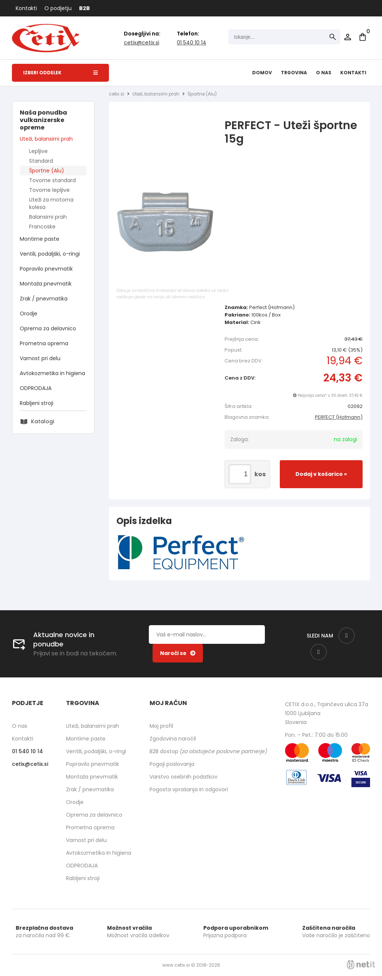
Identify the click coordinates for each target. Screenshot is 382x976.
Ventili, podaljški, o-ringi (50, 254)
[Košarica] (362, 36)
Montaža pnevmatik (46, 283)
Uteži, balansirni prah (46, 139)
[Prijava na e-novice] (178, 653)
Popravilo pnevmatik (46, 268)
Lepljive (38, 151)
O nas (323, 72)
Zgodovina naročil (173, 738)
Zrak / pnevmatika (44, 298)
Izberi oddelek (60, 72)
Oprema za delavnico (48, 328)
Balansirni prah (48, 217)
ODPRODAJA (35, 388)
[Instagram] (318, 652)
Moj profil (161, 726)
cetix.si (116, 94)
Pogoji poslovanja (172, 764)
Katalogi (42, 421)
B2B (84, 8)
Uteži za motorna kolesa (51, 203)
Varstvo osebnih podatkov (183, 776)
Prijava (347, 36)
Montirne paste (39, 239)
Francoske (42, 226)
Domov (262, 72)
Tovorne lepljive (49, 190)
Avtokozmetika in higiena (52, 373)
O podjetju (58, 8)
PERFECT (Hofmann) (339, 417)
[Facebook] (346, 635)
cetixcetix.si (141, 42)
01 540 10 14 (191, 42)
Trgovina (294, 72)
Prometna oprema (44, 343)
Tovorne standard (52, 180)
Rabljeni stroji (36, 403)
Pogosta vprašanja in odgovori (189, 789)
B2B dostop (208, 751)
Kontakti (26, 8)
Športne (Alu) (46, 170)
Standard (41, 161)
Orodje (28, 313)
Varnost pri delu (40, 358)
